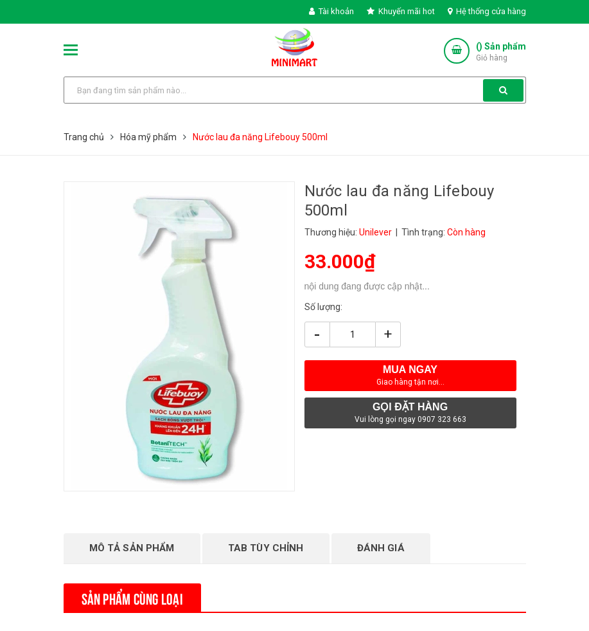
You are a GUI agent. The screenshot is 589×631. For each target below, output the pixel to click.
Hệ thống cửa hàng (487, 11)
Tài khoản (331, 11)
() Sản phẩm (501, 52)
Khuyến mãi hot (401, 11)
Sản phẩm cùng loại (132, 597)
